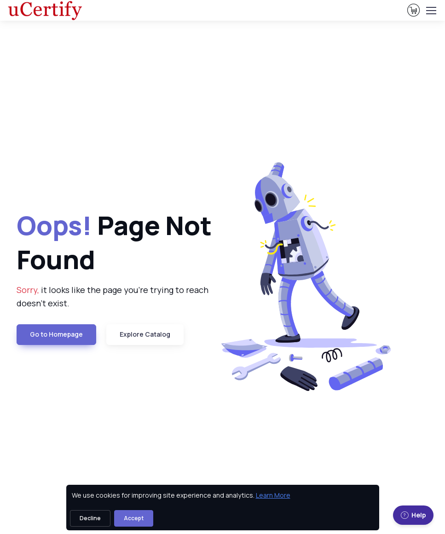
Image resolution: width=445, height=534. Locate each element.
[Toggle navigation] (431, 10)
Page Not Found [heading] (114, 242)
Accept (134, 518)
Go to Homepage (56, 334)
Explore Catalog (145, 334)
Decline (90, 518)
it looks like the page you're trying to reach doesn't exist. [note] (112, 296)
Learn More (273, 495)
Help (413, 515)
